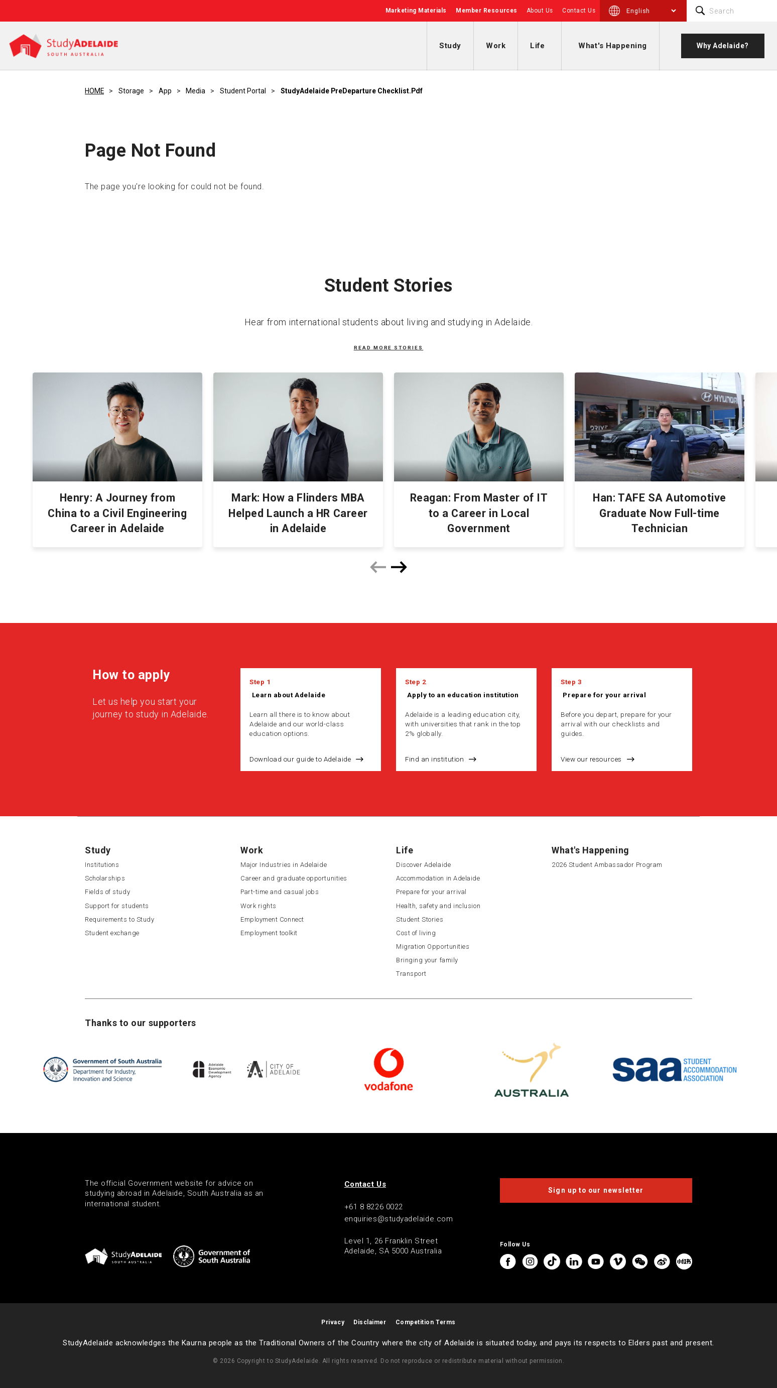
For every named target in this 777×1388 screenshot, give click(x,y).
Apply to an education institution (463, 695)
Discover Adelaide (423, 864)
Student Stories (419, 919)
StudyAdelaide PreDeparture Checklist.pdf (352, 91)
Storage (131, 91)
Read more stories (389, 347)
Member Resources (486, 10)
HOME (94, 91)
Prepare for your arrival (604, 695)
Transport (411, 973)
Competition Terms (426, 1322)
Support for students (117, 906)
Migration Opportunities (432, 946)
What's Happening (612, 45)
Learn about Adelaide (289, 695)
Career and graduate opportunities (293, 878)
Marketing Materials (416, 10)
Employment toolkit (269, 933)
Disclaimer (369, 1322)
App (165, 91)
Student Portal (243, 91)
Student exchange (112, 933)
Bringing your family (427, 960)
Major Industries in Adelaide (283, 864)
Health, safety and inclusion (438, 906)
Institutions (102, 864)
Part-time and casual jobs (279, 892)
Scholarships (105, 878)
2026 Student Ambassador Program (607, 864)
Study (450, 45)
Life (537, 45)
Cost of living (416, 933)
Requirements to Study (119, 919)
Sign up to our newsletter (595, 1190)
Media (195, 91)
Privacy (332, 1322)
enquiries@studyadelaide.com (398, 1218)
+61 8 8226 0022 (373, 1206)
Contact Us (578, 10)
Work (495, 45)
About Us (540, 10)
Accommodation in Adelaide (438, 878)
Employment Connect (272, 919)
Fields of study (107, 892)
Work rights (258, 906)
